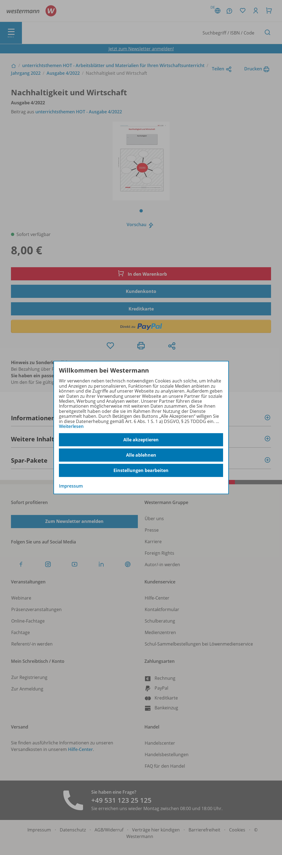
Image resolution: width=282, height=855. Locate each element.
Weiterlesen (71, 426)
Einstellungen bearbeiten (141, 470)
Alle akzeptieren (141, 440)
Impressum (71, 486)
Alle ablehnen (141, 455)
